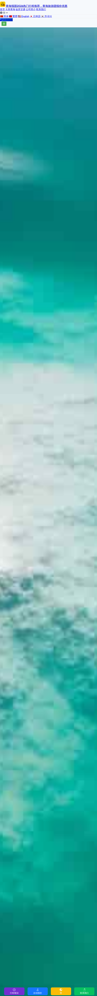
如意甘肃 (20, 9)
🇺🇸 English (23, 16)
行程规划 (14, 991)
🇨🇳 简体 (4, 16)
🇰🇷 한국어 (46, 16)
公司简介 (31, 9)
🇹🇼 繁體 (13, 16)
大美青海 (10, 9)
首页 (2, 9)
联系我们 (41, 9)
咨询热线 (6, 19)
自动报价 (37, 991)
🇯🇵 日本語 (35, 16)
